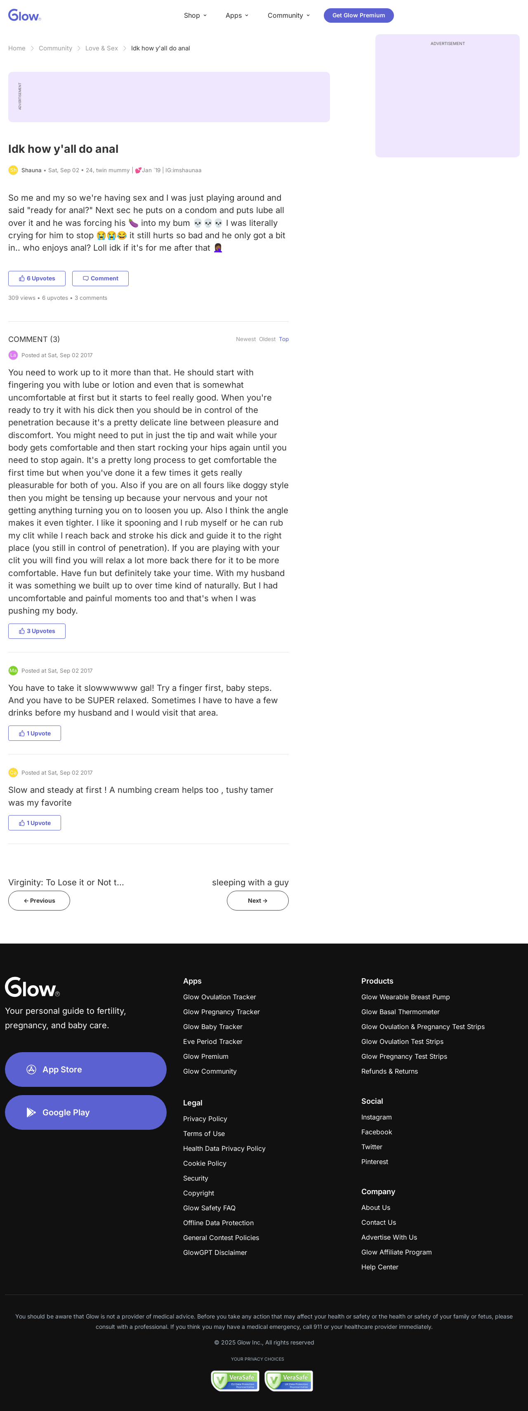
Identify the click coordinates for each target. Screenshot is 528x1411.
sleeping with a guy (250, 882)
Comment (100, 278)
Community (55, 48)
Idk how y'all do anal (160, 48)
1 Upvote (35, 733)
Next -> (258, 900)
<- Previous (39, 900)
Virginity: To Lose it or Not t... (66, 882)
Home (17, 48)
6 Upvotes (37, 278)
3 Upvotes (37, 630)
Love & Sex (101, 48)
